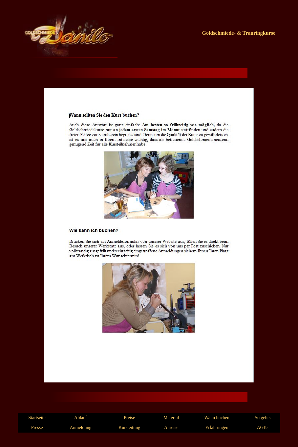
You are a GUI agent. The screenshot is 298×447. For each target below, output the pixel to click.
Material (171, 417)
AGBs (262, 427)
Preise (129, 417)
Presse (37, 427)
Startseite (37, 417)
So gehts (262, 417)
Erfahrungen (216, 427)
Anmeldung (80, 427)
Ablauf (80, 417)
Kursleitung (129, 427)
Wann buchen (216, 417)
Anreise (171, 427)
